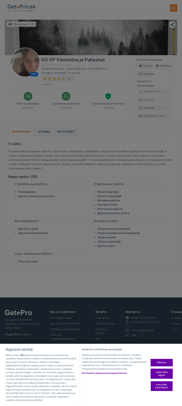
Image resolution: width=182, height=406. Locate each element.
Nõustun (161, 365)
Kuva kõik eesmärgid (161, 389)
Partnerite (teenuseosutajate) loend (104, 375)
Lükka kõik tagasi (161, 376)
